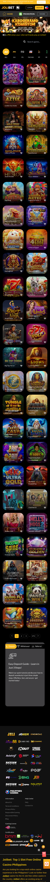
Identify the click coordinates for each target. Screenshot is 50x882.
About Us (8, 802)
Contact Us (29, 805)
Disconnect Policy (11, 816)
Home (8, 14)
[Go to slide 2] (22, 30)
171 (33, 636)
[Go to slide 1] (18, 30)
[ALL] (6, 53)
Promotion (27, 14)
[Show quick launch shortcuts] (43, 846)
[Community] (18, 7)
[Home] (8, 7)
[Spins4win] (26, 845)
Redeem (41, 2)
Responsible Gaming (12, 812)
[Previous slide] (3, 25)
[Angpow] (45, 854)
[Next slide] (47, 25)
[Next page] (38, 636)
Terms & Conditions (12, 806)
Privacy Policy (10, 809)
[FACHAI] (30, 53)
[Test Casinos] (11, 845)
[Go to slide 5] (31, 30)
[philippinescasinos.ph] (13, 792)
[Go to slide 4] (28, 30)
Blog (7, 819)
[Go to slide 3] (25, 30)
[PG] (22, 53)
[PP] (39, 53)
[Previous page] (12, 636)
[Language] (46, 7)
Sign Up (39, 8)
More (42, 14)
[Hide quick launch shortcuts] (39, 850)
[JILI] (14, 53)
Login (29, 8)
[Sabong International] (35, 845)
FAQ (26, 802)
